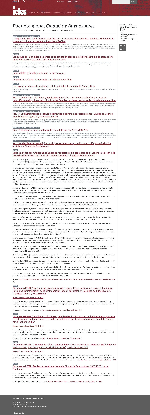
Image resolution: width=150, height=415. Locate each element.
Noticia (128, 31)
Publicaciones (89, 13)
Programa (128, 37)
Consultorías (67, 13)
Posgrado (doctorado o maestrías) (128, 35)
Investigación (45, 13)
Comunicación (102, 13)
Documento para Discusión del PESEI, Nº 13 (28, 351)
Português (77, 1)
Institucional (33, 13)
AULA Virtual (60, 1)
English (69, 1)
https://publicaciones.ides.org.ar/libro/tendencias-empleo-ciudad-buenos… (75, 382)
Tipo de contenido (125, 24)
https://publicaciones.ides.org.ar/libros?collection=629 (61, 310)
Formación (56, 13)
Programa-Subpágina (128, 39)
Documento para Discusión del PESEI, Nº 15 (28, 298)
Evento (128, 29)
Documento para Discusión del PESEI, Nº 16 (28, 326)
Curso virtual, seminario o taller (128, 27)
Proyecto (128, 41)
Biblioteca (77, 13)
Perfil (128, 33)
